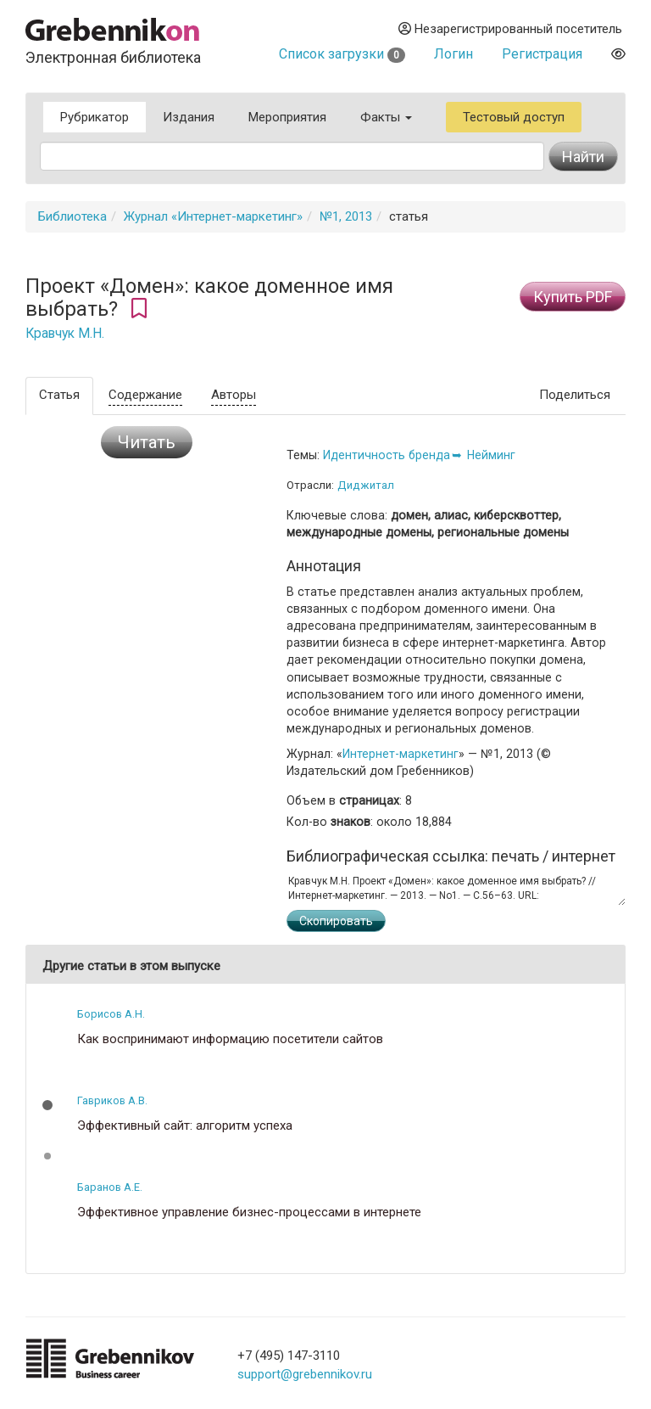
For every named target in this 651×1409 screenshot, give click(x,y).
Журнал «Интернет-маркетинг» (213, 216)
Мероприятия (287, 117)
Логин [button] (453, 54)
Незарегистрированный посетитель (510, 28)
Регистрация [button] (542, 54)
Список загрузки (342, 54)
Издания (188, 117)
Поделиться (574, 394)
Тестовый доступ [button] (514, 117)
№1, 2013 (346, 216)
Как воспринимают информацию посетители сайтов (230, 1039)
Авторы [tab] (233, 394)
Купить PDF (572, 297)
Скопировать (336, 921)
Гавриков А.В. (112, 1100)
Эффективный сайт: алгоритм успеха (184, 1126)
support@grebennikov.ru (304, 1374)
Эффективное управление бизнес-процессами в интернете (249, 1212)
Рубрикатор (94, 117)
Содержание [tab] (145, 394)
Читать (146, 442)
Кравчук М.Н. (64, 333)
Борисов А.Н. (111, 1014)
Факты (386, 117)
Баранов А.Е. (109, 1187)
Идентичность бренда (386, 455)
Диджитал (365, 485)
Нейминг (491, 455)
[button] (47, 1105)
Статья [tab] (59, 394)
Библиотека (72, 216)
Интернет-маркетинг (400, 754)
